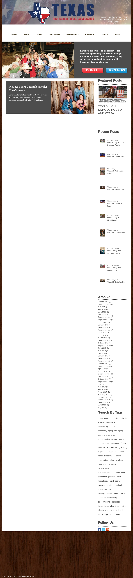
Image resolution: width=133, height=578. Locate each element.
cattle (100, 435)
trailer (123, 506)
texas (100, 506)
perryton (111, 477)
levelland (119, 460)
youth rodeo (115, 514)
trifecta (101, 510)
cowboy (114, 439)
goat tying (123, 447)
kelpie (111, 460)
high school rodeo (116, 452)
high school (102, 452)
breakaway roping (105, 431)
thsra (117, 506)
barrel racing (103, 426)
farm (100, 447)
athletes (101, 422)
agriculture (115, 418)
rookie (122, 493)
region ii (119, 485)
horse (100, 456)
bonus (112, 426)
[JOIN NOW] (116, 70)
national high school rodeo (109, 473)
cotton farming (104, 439)
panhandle (102, 477)
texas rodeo (109, 506)
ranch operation (116, 481)
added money (103, 418)
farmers (106, 447)
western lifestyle (117, 510)
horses (118, 456)
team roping (116, 502)
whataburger (103, 514)
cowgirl (122, 439)
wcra (107, 510)
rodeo (116, 493)
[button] (117, 35)
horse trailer (109, 456)
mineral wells (103, 468)
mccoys (114, 464)
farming (114, 447)
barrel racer (111, 422)
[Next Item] (123, 94)
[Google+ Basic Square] (107, 529)
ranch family (103, 481)
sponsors (102, 498)
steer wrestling (104, 502)
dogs (107, 443)
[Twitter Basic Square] (103, 529)
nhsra (123, 473)
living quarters (104, 464)
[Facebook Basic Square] (99, 529)
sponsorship (112, 498)
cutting (101, 443)
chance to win (109, 435)
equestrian (115, 443)
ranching (110, 485)
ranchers (101, 485)
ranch (119, 477)
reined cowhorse (105, 489)
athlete (124, 418)
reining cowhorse (105, 493)
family (123, 443)
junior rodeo (103, 460)
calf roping (118, 431)
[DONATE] (92, 70)
